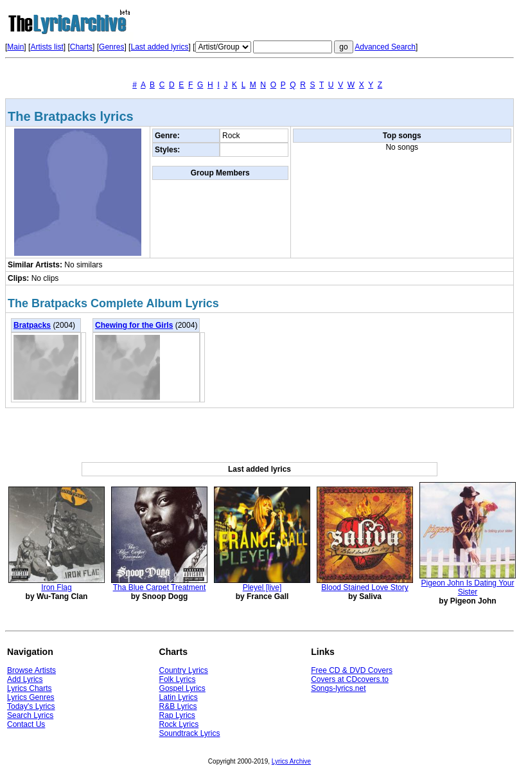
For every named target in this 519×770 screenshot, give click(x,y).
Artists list (46, 46)
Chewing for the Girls (134, 325)
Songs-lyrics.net (338, 688)
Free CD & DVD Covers (351, 670)
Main (15, 46)
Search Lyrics (30, 715)
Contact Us (26, 724)
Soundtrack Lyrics (189, 733)
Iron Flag (56, 587)
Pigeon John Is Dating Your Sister (468, 587)
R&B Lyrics (178, 706)
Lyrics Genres (31, 697)
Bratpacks (32, 325)
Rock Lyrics (179, 724)
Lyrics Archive (291, 761)
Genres (111, 46)
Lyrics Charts (29, 688)
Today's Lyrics (31, 706)
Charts (81, 46)
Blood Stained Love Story (364, 587)
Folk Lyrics (177, 679)
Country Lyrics (183, 670)
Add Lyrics (25, 679)
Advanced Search (385, 46)
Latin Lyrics (178, 697)
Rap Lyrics (177, 715)
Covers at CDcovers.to (350, 679)
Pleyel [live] (262, 587)
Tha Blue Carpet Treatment (159, 587)
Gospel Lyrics (182, 688)
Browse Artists (31, 670)
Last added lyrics (159, 46)
